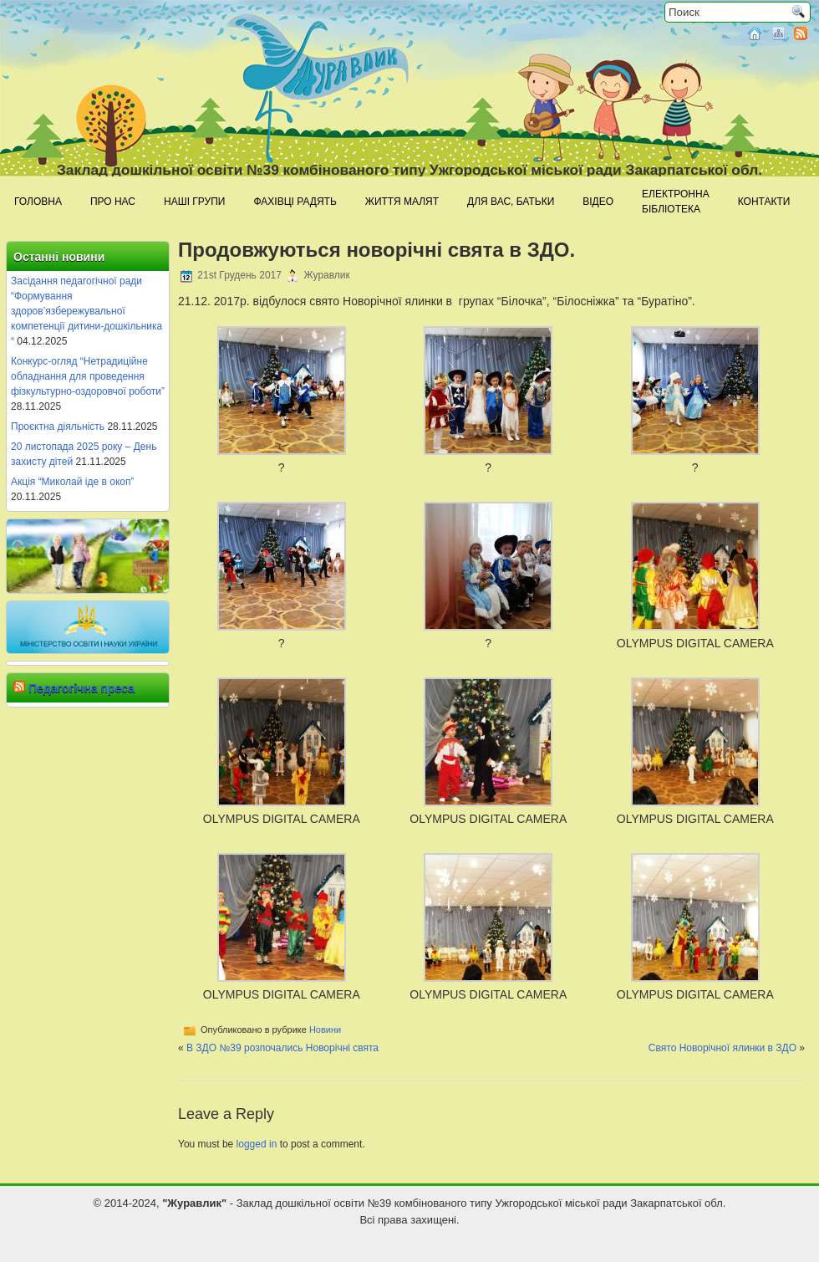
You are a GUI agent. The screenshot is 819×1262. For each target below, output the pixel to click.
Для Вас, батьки (510, 201)
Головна (38, 201)
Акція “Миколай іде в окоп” (72, 482)
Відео (597, 201)
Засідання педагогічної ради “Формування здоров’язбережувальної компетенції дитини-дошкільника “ (86, 311)
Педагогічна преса (81, 688)
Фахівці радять (294, 201)
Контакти (764, 201)
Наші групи (194, 201)
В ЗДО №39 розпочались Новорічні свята (282, 1048)
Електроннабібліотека (676, 201)
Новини (325, 1029)
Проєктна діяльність (57, 426)
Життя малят (402, 201)
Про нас (112, 201)
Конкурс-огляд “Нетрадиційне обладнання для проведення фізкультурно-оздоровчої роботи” (88, 376)
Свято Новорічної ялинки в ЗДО (722, 1048)
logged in (257, 1144)
